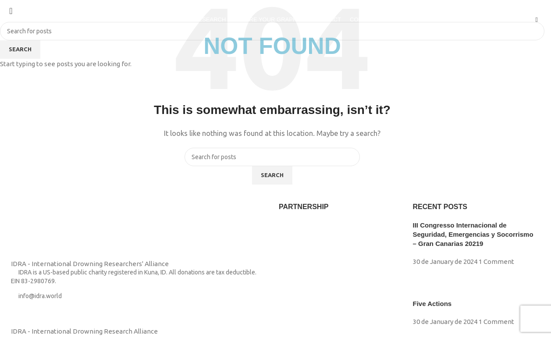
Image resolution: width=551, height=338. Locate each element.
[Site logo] (24, 19)
